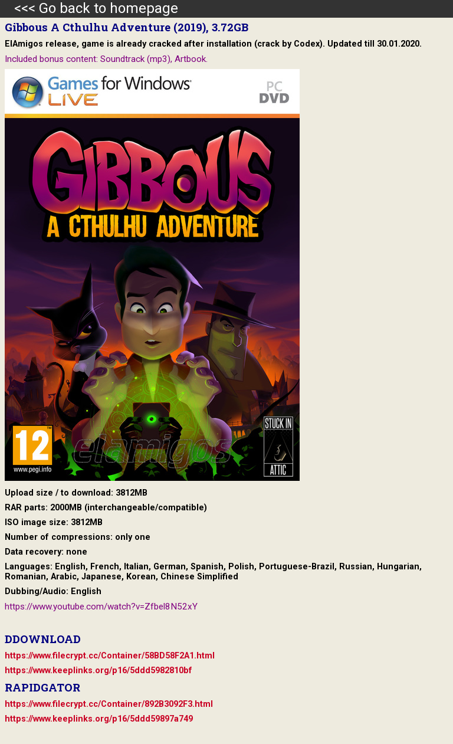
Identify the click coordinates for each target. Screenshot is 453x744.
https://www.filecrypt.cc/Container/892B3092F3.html (109, 704)
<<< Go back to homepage (89, 8)
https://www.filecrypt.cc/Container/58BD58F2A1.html (110, 656)
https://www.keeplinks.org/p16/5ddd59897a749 (99, 719)
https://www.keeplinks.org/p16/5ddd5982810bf (98, 671)
